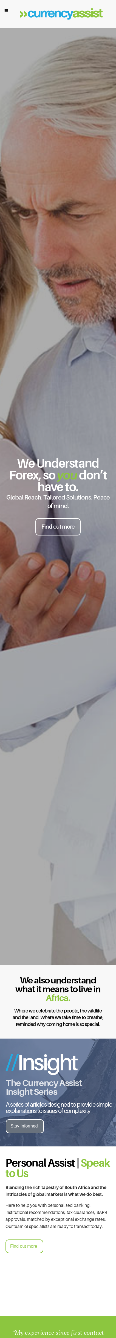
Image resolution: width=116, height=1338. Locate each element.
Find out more (58, 526)
